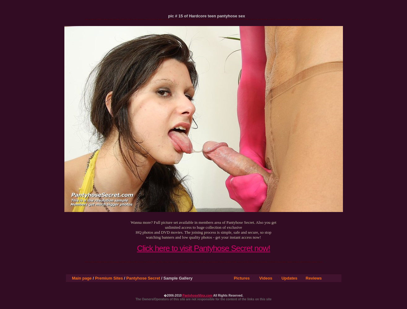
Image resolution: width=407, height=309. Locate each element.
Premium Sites (109, 278)
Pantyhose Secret (143, 278)
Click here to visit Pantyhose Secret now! (203, 248)
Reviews (314, 278)
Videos (265, 278)
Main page (82, 278)
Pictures (241, 278)
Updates (289, 278)
